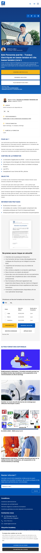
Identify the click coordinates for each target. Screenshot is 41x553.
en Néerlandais (14, 87)
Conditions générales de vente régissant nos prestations (17, 509)
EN (34, 3)
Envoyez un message (23, 99)
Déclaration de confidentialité (9, 504)
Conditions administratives (8, 501)
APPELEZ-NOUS (28, 331)
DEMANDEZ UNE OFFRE (20, 77)
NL (30, 3)
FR (4, 111)
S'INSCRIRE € (9, 325)
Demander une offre (7, 89)
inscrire (36, 491)
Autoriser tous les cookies (20, 545)
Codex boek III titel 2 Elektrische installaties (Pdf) (17, 118)
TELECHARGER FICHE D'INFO (20, 82)
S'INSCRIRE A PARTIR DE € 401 (20, 72)
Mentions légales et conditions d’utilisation (13, 506)
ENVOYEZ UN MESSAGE (11, 331)
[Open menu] (38, 4)
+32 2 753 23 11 (8, 521)
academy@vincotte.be (10, 523)
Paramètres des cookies (20, 549)
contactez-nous (18, 89)
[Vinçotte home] (3, 3)
